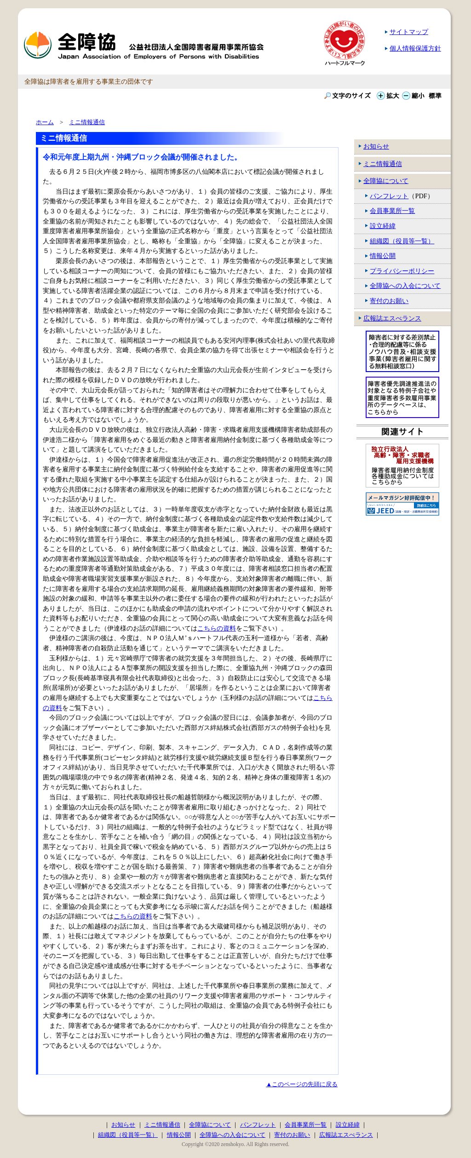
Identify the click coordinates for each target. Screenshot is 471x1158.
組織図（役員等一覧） (402, 241)
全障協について (385, 180)
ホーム (45, 122)
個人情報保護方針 (415, 48)
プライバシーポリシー (402, 271)
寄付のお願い (389, 300)
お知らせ (376, 146)
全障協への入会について (405, 285)
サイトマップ (409, 31)
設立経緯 (383, 225)
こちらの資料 (216, 628)
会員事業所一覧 (392, 210)
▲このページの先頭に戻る (302, 1084)
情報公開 (383, 255)
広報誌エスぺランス (392, 318)
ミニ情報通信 (382, 163)
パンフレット (389, 196)
